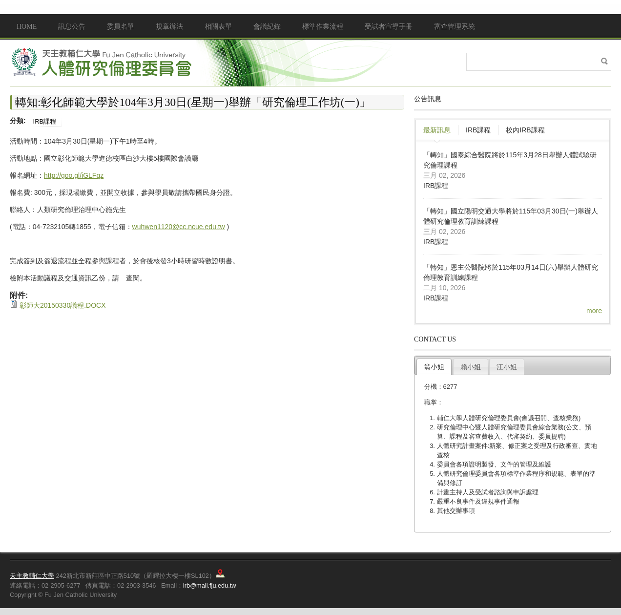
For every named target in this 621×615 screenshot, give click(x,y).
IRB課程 (44, 121)
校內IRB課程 (525, 130)
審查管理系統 (454, 26)
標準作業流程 (322, 26)
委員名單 (120, 26)
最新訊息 (437, 130)
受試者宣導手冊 (389, 26)
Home (27, 26)
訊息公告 (71, 26)
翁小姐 (434, 367)
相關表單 (218, 26)
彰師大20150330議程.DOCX (63, 305)
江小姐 (507, 367)
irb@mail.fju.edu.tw (209, 585)
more (594, 311)
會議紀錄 (267, 26)
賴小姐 (470, 367)
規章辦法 (169, 26)
